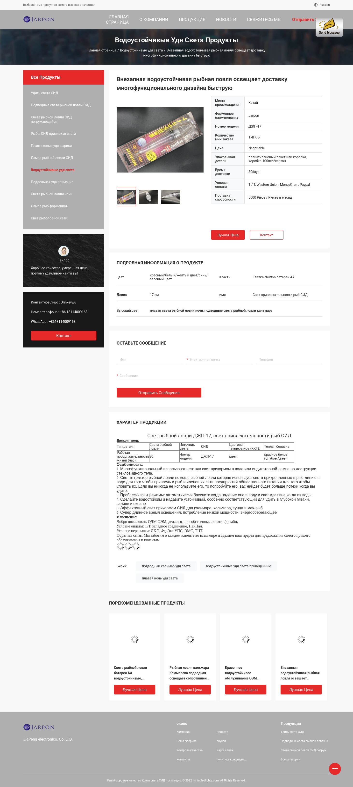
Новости (222, 732)
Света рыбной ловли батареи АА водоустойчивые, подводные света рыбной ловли (134, 673)
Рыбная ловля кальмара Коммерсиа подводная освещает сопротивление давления (190, 673)
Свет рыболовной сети (49, 218)
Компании (183, 732)
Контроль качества (189, 750)
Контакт (266, 235)
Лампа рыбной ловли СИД (52, 158)
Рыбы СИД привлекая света (53, 134)
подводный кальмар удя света (166, 566)
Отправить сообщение (159, 392)
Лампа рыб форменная (49, 206)
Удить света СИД (44, 93)
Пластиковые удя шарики (51, 146)
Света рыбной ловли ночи (51, 194)
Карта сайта (225, 750)
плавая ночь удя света (160, 578)
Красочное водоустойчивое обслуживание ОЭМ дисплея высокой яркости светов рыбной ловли (244, 673)
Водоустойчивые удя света (141, 50)
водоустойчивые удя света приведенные (238, 566)
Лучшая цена (228, 235)
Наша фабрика (186, 741)
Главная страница (102, 50)
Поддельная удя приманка (52, 182)
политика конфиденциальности (233, 759)
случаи (221, 741)
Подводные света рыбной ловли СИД (61, 105)
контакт (63, 335)
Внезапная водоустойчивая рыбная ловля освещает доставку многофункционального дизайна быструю (300, 673)
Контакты (183, 759)
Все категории (290, 759)
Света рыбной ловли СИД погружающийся (51, 119)
